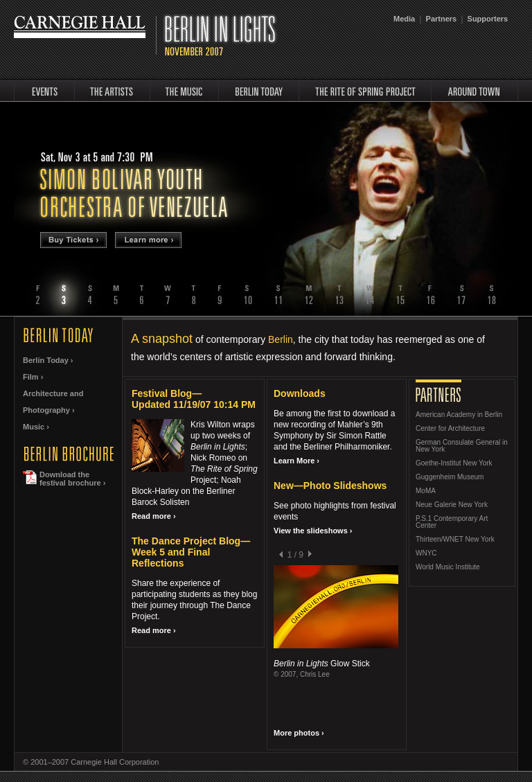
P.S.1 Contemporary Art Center (452, 522)
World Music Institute (448, 567)
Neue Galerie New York (452, 504)
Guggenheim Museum (450, 477)
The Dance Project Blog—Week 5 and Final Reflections (191, 552)
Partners (441, 19)
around (475, 91)
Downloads (300, 393)
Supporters (488, 19)
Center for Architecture (450, 428)
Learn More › (296, 460)
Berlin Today (258, 91)
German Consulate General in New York (462, 446)
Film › (33, 377)
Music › (36, 427)
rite (365, 91)
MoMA (426, 491)
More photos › (299, 733)
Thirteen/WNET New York (455, 539)
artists (112, 91)
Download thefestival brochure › (72, 478)
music (184, 91)
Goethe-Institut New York (454, 463)
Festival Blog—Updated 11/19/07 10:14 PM (194, 399)
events (44, 91)
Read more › (154, 516)
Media (404, 19)
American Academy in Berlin (459, 414)
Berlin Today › (48, 360)
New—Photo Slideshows (330, 485)
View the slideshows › (313, 530)
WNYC (426, 553)
